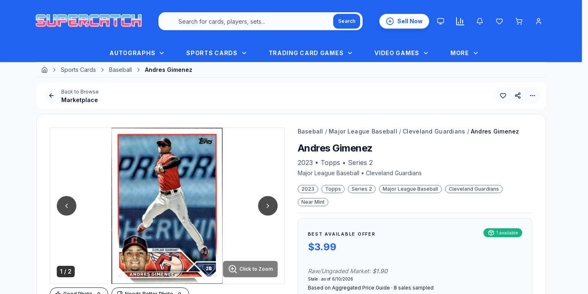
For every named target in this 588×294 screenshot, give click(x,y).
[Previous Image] (66, 206)
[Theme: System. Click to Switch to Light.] (441, 21)
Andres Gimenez (495, 131)
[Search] (346, 21)
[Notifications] (480, 21)
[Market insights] (460, 21)
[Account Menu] (539, 21)
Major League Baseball (363, 131)
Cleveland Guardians (434, 131)
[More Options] (532, 95)
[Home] (44, 70)
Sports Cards (78, 69)
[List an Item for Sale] (404, 21)
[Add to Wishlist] (503, 95)
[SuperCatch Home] (89, 21)
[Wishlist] (499, 21)
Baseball (120, 69)
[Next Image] (268, 206)
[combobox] (260, 21)
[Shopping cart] (519, 21)
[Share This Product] (517, 95)
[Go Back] (51, 95)
